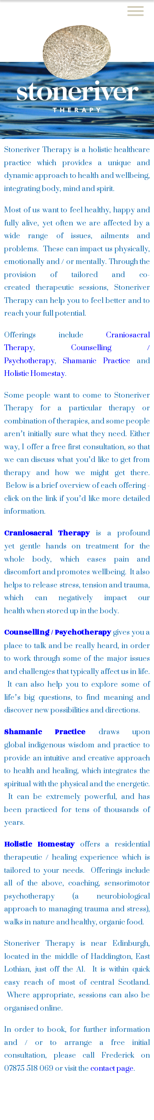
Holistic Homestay (34, 373)
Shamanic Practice (96, 360)
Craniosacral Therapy (47, 533)
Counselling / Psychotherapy (57, 632)
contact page (111, 1068)
